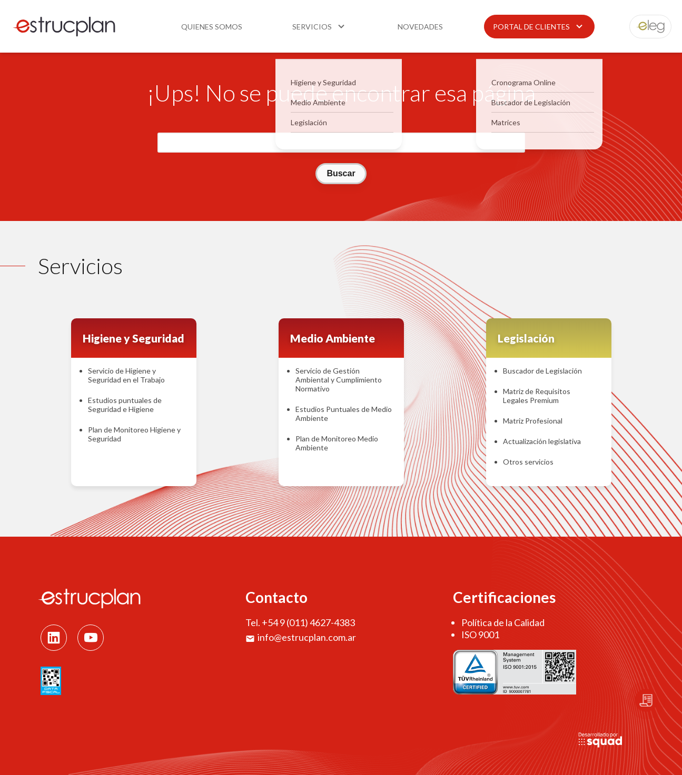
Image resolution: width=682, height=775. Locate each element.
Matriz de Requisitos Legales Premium (536, 396)
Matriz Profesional (532, 420)
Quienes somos (211, 26)
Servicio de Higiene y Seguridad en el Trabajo (126, 375)
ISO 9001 (480, 634)
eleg (645, 26)
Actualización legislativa (542, 441)
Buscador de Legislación (542, 370)
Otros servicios (528, 461)
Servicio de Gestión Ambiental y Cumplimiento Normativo (338, 379)
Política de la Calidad (503, 622)
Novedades (420, 26)
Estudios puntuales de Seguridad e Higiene (125, 405)
